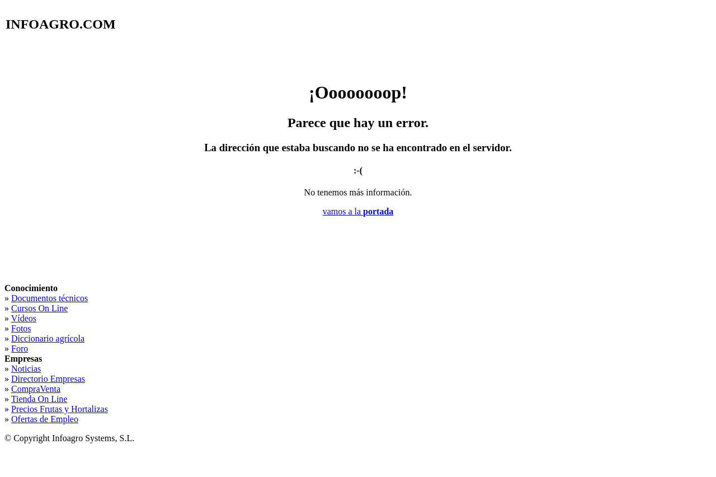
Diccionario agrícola (47, 338)
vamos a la (358, 211)
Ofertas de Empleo (44, 419)
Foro (19, 348)
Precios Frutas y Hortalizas (59, 409)
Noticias (26, 368)
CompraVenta (35, 389)
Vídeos (23, 318)
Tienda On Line (39, 399)
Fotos (21, 328)
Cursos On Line (39, 308)
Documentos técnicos (49, 298)
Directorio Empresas (48, 379)
